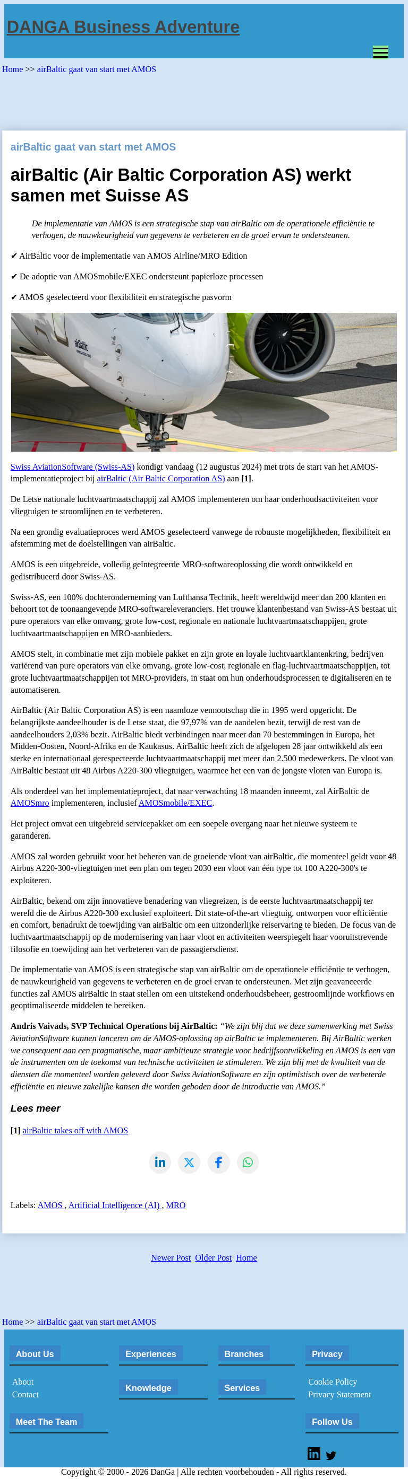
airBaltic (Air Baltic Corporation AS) (161, 478)
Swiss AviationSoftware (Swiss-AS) (73, 467)
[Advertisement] (195, 98)
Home (14, 69)
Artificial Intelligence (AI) (115, 1206)
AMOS (51, 1206)
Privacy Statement (339, 1396)
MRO (176, 1206)
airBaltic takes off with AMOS (75, 1130)
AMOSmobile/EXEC (175, 803)
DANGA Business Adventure (123, 27)
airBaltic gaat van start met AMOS (96, 69)
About (22, 1383)
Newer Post (171, 1259)
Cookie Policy (332, 1383)
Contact (25, 1396)
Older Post (213, 1259)
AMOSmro (30, 803)
